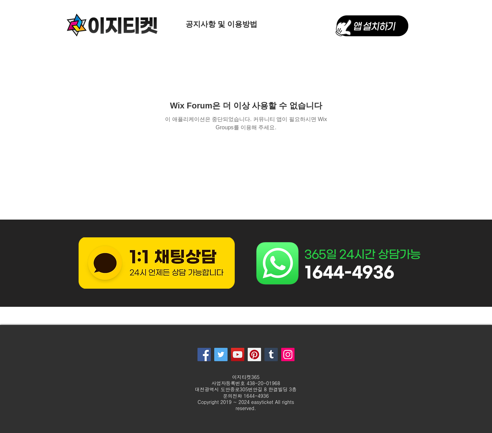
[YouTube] (237, 354)
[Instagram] (288, 354)
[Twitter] (221, 354)
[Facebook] (204, 354)
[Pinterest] (254, 354)
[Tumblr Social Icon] (271, 354)
